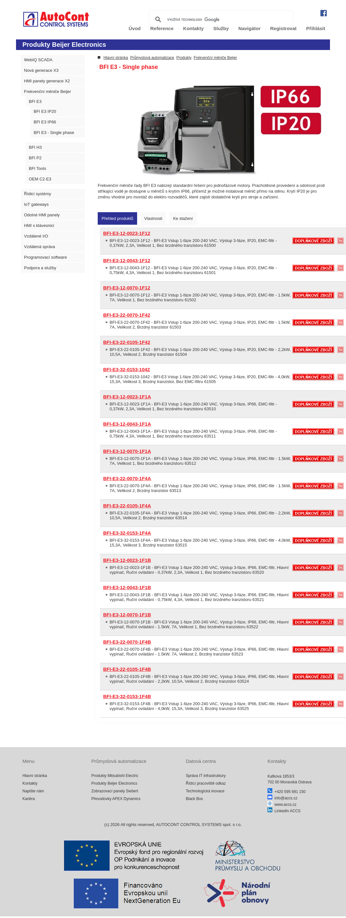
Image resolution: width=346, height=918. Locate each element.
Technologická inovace (205, 791)
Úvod (135, 28)
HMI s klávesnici (39, 225)
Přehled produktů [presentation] (117, 218)
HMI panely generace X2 (47, 81)
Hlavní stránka (115, 57)
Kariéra (28, 799)
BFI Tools (37, 168)
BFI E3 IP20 (45, 111)
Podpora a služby (40, 267)
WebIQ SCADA (38, 59)
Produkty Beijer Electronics (114, 783)
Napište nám (33, 791)
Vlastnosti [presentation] (153, 218)
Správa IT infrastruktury (206, 775)
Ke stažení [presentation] (183, 218)
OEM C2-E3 (40, 179)
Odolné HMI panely (42, 215)
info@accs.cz (282, 798)
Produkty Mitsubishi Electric (114, 775)
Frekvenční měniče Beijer (47, 91)
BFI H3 (35, 147)
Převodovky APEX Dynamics (115, 799)
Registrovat (283, 28)
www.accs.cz (282, 804)
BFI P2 (35, 157)
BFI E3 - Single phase (54, 132)
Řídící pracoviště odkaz (206, 783)
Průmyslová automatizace (152, 57)
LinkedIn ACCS (284, 811)
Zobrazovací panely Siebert (114, 791)
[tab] (117, 218)
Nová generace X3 (41, 70)
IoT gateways (36, 204)
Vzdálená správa (39, 246)
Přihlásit (315, 28)
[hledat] (220, 19)
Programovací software (45, 257)
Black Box (194, 799)
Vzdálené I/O (36, 236)
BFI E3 (35, 101)
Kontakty (29, 783)
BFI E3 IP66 (45, 122)
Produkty (183, 57)
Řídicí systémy (37, 193)
